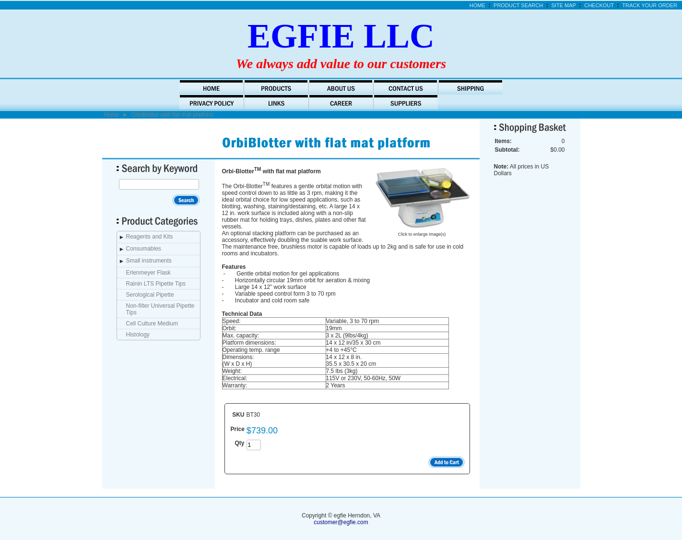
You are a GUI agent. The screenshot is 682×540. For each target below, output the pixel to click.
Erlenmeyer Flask (148, 272)
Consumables (143, 248)
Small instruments (149, 260)
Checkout (599, 5)
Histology (138, 334)
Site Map (564, 5)
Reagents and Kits (149, 236)
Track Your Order (649, 5)
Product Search (518, 5)
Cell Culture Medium (152, 323)
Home (477, 5)
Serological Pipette (150, 294)
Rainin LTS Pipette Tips (156, 283)
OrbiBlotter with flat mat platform (172, 114)
